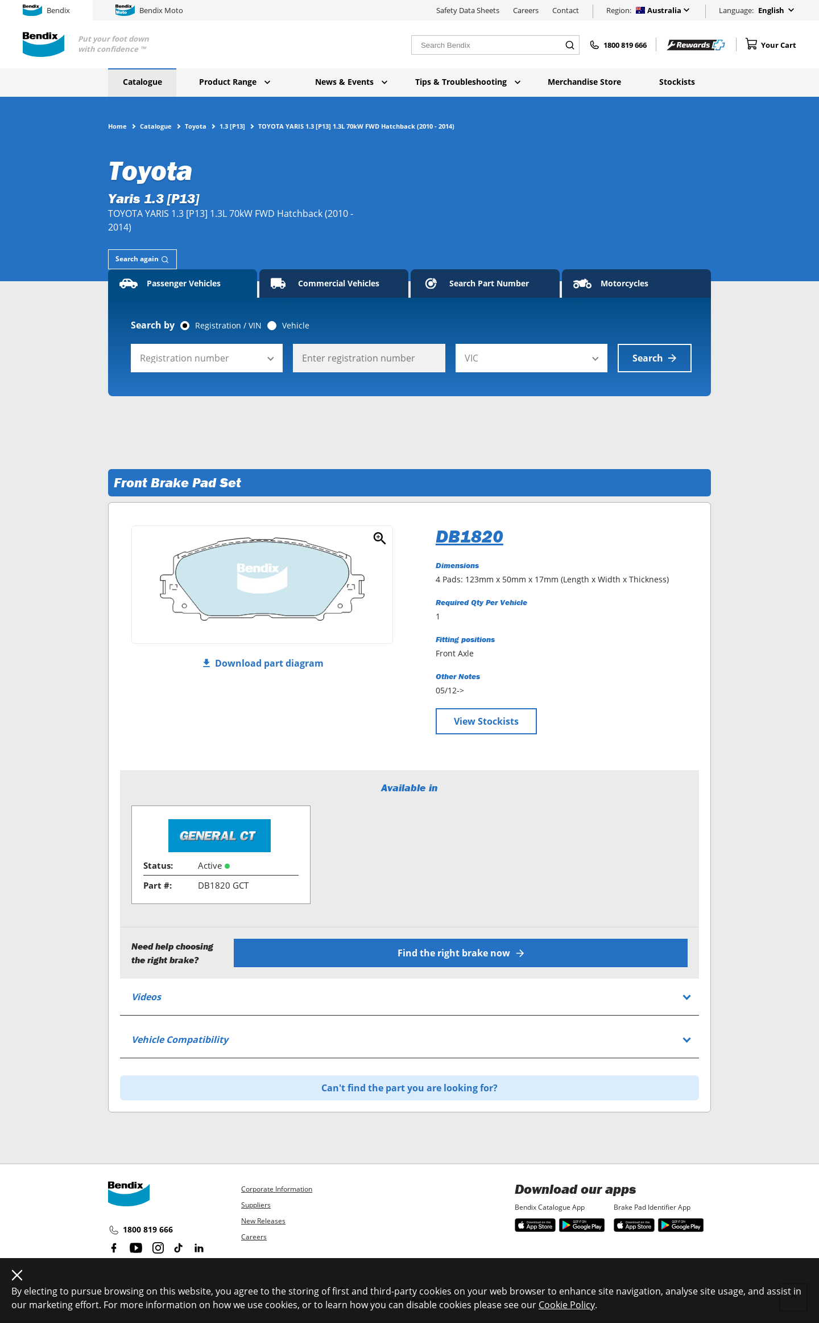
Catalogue (142, 81)
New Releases (263, 1221)
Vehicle (295, 326)
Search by (153, 325)
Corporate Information (276, 1189)
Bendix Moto (149, 10)
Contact (565, 10)
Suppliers (256, 1205)
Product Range (234, 81)
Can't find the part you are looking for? (409, 1088)
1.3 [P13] (232, 126)
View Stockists (486, 721)
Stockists (677, 81)
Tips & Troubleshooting (467, 81)
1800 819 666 (140, 1230)
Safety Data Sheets (467, 10)
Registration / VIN (228, 326)
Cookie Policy (567, 1305)
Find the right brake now (461, 953)
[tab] (142, 259)
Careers (526, 10)
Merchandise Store (584, 81)
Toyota (195, 126)
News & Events (351, 81)
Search (654, 358)
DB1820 (469, 536)
